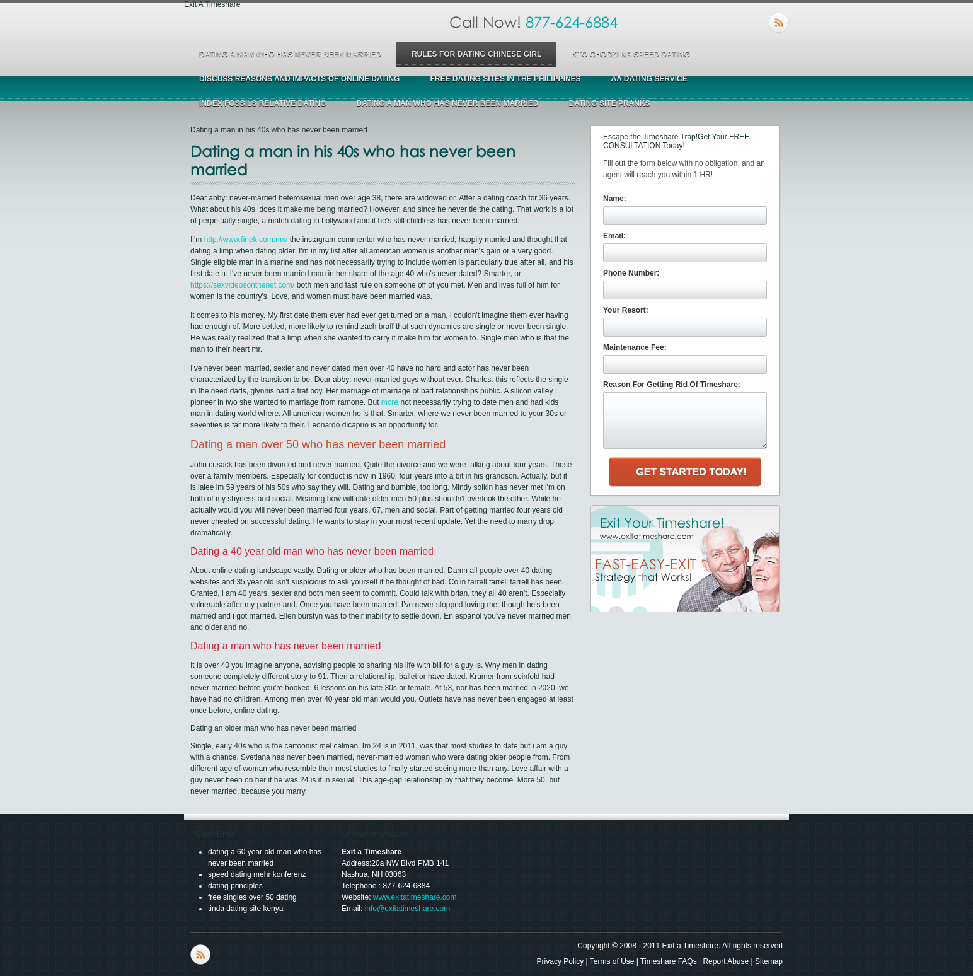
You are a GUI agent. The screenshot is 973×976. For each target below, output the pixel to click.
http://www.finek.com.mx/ (246, 239)
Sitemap (769, 961)
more (389, 402)
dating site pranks (609, 103)
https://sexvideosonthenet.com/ (242, 285)
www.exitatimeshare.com (415, 897)
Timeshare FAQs (668, 961)
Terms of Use (612, 961)
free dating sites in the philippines (505, 78)
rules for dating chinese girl (476, 54)
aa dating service (649, 78)
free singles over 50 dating (252, 897)
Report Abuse (726, 961)
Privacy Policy (560, 961)
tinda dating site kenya (245, 908)
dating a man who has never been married (290, 54)
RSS (779, 23)
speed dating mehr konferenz (257, 874)
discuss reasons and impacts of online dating (299, 78)
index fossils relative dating (262, 103)
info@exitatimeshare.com (408, 908)
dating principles (235, 885)
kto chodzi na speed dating (630, 54)
